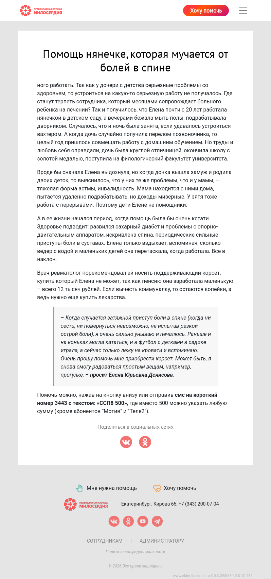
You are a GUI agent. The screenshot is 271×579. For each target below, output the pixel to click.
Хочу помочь (206, 10)
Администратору (162, 541)
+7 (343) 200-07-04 (199, 504)
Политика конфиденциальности (135, 551)
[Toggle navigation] (243, 10)
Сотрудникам (105, 541)
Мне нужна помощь (106, 488)
